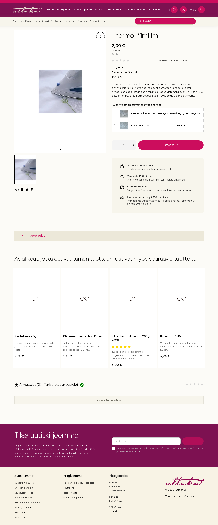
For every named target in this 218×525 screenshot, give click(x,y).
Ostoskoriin (171, 145)
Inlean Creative (185, 496)
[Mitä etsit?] (165, 21)
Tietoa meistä (70, 492)
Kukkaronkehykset (24, 482)
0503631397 (115, 500)
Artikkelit (154, 9)
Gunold (132, 72)
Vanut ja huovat (23, 507)
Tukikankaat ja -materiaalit (28, 502)
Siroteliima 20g (25, 336)
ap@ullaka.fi (116, 511)
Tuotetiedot (32, 236)
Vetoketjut (19, 517)
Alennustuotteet (135, 9)
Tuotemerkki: (119, 72)
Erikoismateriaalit (23, 487)
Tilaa (193, 441)
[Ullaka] (27, 10)
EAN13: (116, 76)
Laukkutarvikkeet (23, 492)
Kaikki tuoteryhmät (58, 9)
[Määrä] (123, 145)
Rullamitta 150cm (172, 336)
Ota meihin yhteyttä (73, 497)
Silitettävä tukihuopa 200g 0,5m (131, 337)
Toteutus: (171, 496)
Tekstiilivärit (20, 512)
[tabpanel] (60, 91)
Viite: (115, 68)
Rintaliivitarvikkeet (24, 497)
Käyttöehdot (69, 487)
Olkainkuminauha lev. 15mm (82, 336)
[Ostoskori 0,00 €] (197, 9)
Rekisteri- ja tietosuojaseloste (78, 482)
